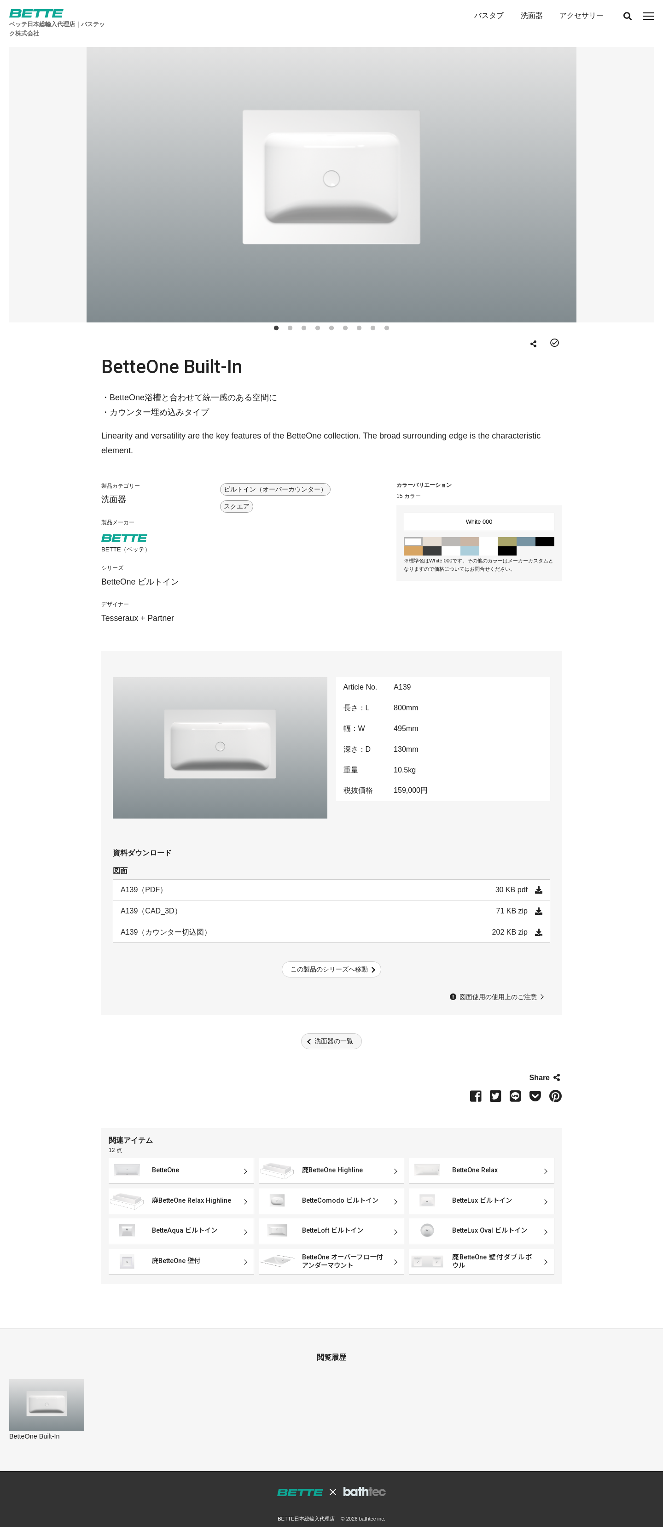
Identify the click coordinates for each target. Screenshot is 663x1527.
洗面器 (531, 15)
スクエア (237, 494)
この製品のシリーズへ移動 (329, 956)
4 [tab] (317, 314)
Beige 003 (469, 529)
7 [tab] (359, 314)
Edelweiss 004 (488, 529)
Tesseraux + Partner (137, 605)
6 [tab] (345, 314)
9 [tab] (386, 314)
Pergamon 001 (432, 529)
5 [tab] (331, 314)
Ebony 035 (544, 529)
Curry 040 (413, 538)
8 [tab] (373, 314)
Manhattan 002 (451, 529)
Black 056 (432, 538)
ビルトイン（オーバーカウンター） (275, 477)
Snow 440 (488, 538)
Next (624, 171)
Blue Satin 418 (469, 538)
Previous (39, 171)
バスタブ (488, 15)
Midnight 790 (507, 538)
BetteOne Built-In (34, 1424)
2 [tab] (290, 314)
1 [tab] (276, 314)
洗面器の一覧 (333, 1028)
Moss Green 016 (507, 529)
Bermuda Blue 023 (526, 529)
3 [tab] (303, 314)
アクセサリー (581, 15)
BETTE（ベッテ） (126, 537)
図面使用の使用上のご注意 (498, 984)
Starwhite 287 (451, 538)
